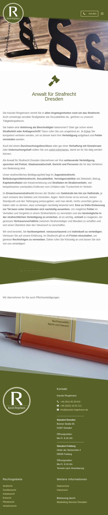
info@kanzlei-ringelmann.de (74, 410)
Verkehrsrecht (10, 506)
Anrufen (92, 13)
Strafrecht (7, 486)
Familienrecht (9, 490)
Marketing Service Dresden (72, 502)
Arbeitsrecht (9, 494)
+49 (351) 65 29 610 (70, 402)
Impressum (62, 490)
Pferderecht (8, 502)
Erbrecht (7, 498)
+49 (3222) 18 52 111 (71, 406)
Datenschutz (63, 486)
